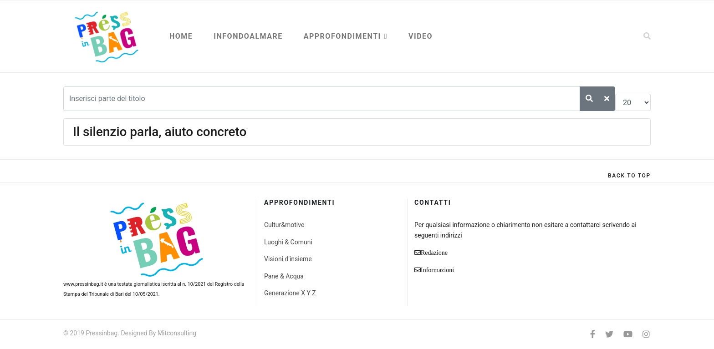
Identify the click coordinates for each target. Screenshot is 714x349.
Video (420, 36)
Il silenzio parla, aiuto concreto (159, 131)
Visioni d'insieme (288, 259)
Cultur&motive (284, 224)
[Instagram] (646, 334)
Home (181, 36)
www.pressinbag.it (83, 284)
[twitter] (609, 334)
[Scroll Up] (629, 175)
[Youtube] (627, 334)
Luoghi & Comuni (288, 242)
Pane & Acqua (284, 276)
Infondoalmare (248, 36)
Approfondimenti (342, 36)
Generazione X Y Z (290, 293)
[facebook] (592, 334)
